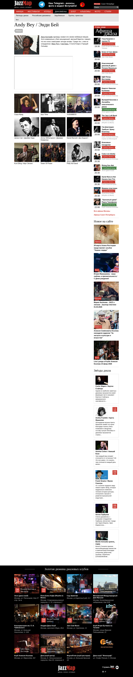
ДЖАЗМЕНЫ (61, 11)
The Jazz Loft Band (109, 115)
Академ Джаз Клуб (48, 626)
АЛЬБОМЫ (85, 11)
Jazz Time (53, 104)
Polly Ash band (79, 153)
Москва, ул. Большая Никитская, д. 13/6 (22, 631)
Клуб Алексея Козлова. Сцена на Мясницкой (110, 137)
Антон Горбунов (102, 514)
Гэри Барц (64, 44)
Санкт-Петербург (107, 4)
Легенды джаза (22, 16)
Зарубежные (59, 16)
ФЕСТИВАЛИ (34, 11)
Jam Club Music (107, 57)
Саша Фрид (26, 104)
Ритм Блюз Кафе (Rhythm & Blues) (108, 121)
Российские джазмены (41, 16)
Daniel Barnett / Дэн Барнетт (79, 128)
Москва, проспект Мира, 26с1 (52, 628)
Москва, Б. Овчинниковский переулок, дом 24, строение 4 (52, 659)
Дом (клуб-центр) (48, 656)
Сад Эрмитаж (72, 596)
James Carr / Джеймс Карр (26, 128)
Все (17, 19)
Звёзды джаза (102, 370)
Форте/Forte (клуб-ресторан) (78, 656)
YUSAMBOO (79, 104)
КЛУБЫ (47, 11)
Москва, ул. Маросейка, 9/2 (24, 658)
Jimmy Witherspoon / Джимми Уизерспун (53, 129)
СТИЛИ (108, 11)
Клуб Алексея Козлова (110, 84)
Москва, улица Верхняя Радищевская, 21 (102, 631)
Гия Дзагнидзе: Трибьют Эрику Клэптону (108, 129)
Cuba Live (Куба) (108, 154)
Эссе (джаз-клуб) (108, 112)
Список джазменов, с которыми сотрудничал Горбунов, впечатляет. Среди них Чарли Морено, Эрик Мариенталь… (105, 521)
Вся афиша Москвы (102, 211)
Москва (97, 4)
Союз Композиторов (109, 184)
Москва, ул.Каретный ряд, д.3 (78, 598)
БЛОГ (73, 11)
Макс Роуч (56, 44)
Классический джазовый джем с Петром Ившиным (109, 66)
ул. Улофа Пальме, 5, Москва (104, 658)
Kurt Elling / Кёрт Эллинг (26, 153)
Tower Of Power (53, 153)
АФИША (19, 11)
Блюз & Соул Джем (109, 52)
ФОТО (97, 11)
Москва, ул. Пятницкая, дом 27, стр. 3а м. (26, 599)
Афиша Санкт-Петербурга (104, 215)
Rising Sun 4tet (108, 165)
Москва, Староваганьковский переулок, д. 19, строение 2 (52, 601)
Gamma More (106, 150)
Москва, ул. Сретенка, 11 (77, 628)
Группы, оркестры (75, 16)
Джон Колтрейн (47, 37)
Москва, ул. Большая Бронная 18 (78, 659)
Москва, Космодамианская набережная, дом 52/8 (103, 601)
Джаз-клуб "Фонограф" (102, 656)
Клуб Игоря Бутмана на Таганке (110, 47)
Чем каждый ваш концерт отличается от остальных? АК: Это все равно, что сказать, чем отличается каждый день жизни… (105, 460)
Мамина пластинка (109, 188)
